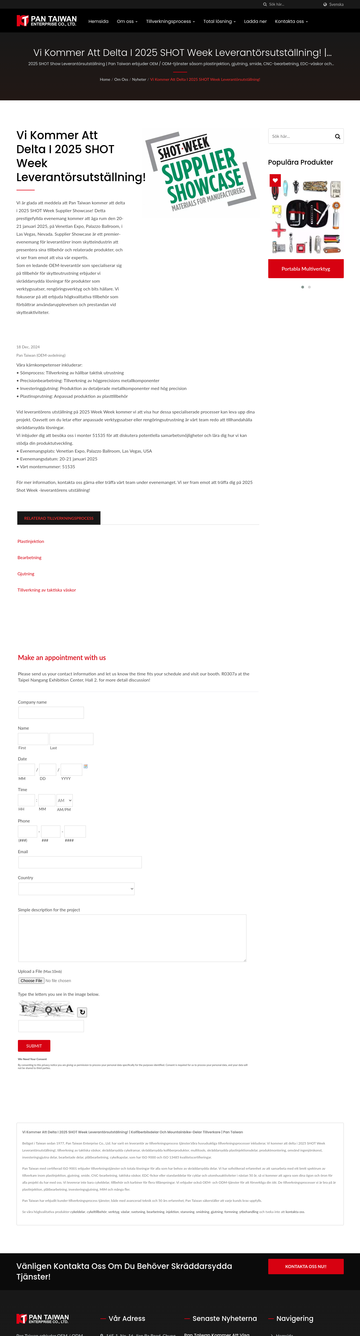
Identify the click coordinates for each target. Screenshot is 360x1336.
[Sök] (265, 4)
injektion (172, 1212)
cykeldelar (77, 1212)
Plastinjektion (31, 541)
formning (231, 1212)
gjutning (217, 1212)
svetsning (138, 1212)
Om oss (127, 21)
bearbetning (155, 1212)
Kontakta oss (291, 21)
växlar (125, 1212)
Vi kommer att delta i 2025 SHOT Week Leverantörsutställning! (205, 79)
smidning (202, 1212)
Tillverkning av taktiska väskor (47, 589)
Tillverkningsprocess (170, 21)
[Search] (294, 4)
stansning (187, 1212)
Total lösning (219, 21)
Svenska (337, 4)
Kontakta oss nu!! (305, 1266)
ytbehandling (248, 1212)
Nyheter (139, 79)
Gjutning (26, 573)
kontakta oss (295, 1212)
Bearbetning (30, 557)
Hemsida (99, 21)
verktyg (113, 1212)
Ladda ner (255, 21)
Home (105, 79)
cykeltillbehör (97, 1212)
